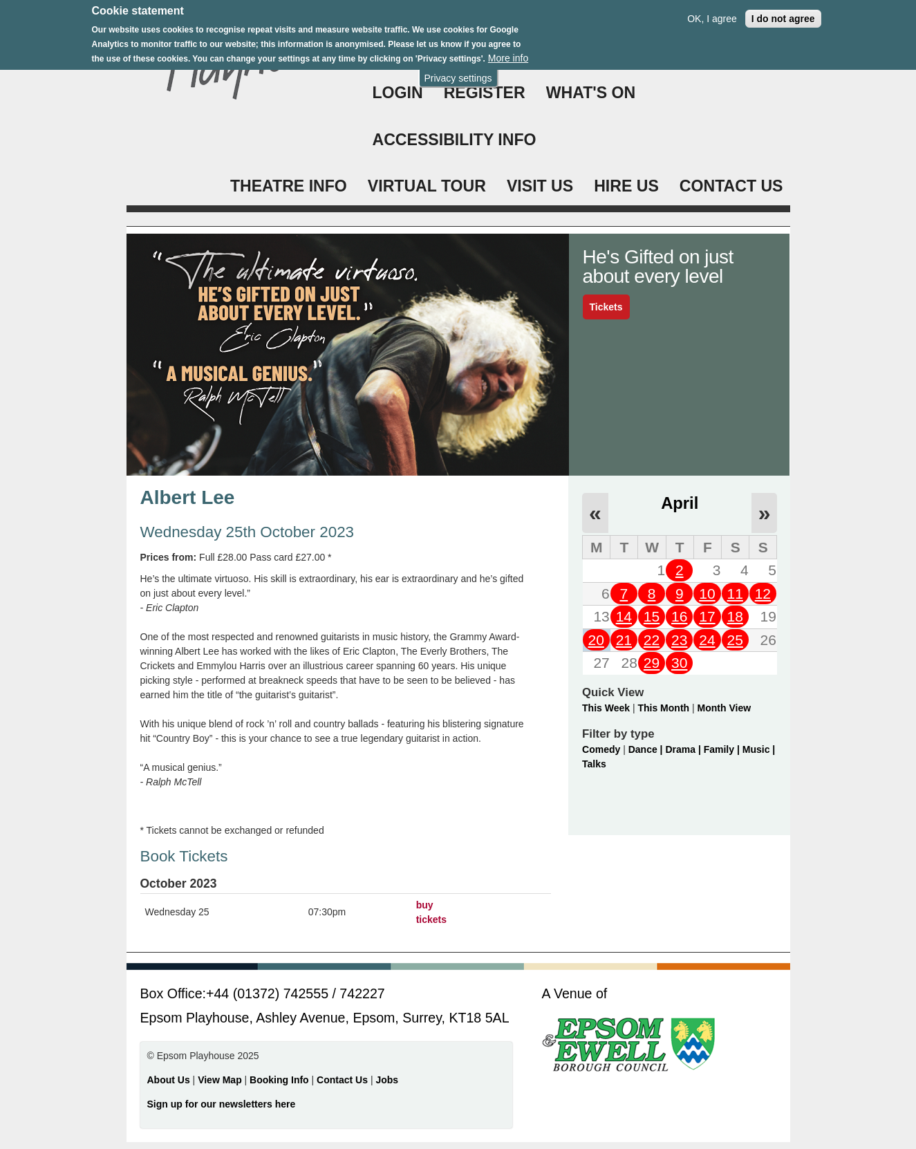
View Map (221, 1079)
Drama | (684, 749)
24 (707, 640)
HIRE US (626, 186)
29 (652, 663)
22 (652, 640)
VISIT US (540, 186)
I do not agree (783, 11)
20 (596, 640)
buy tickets (431, 912)
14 (624, 616)
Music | (758, 749)
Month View (724, 707)
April (679, 503)
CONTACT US (731, 186)
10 (707, 593)
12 (763, 593)
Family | (723, 749)
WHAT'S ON (591, 93)
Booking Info (279, 1079)
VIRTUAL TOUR (427, 186)
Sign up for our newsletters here (221, 1104)
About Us (168, 1079)
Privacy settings (458, 71)
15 (652, 616)
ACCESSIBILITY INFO (454, 140)
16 (679, 616)
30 (679, 663)
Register (484, 93)
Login (398, 93)
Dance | (647, 749)
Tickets (606, 306)
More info (508, 51)
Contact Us (344, 1079)
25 (734, 640)
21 (624, 640)
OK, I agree (712, 11)
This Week (606, 707)
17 (707, 616)
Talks (594, 763)
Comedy (601, 749)
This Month (663, 707)
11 (734, 593)
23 (679, 640)
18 (734, 616)
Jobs (386, 1079)
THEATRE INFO (288, 186)
